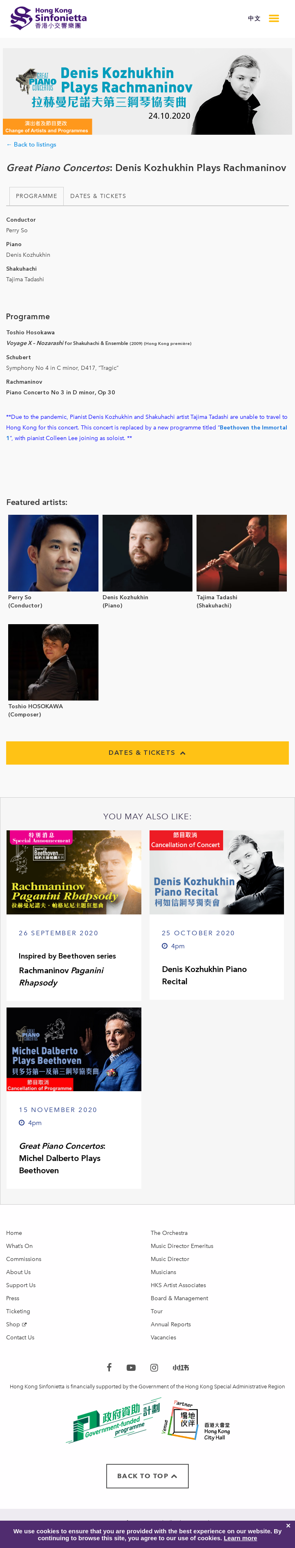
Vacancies (163, 1337)
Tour (157, 1311)
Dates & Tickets (98, 196)
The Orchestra (169, 1233)
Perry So (19, 597)
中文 (254, 18)
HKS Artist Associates (178, 1285)
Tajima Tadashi (217, 597)
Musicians (163, 1272)
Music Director (170, 1259)
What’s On (19, 1246)
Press (12, 1298)
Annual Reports (171, 1324)
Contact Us (20, 1337)
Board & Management (179, 1298)
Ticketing (18, 1311)
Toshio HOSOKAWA (35, 706)
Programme (36, 196)
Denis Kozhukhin (125, 597)
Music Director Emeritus (182, 1246)
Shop (13, 1324)
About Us (18, 1272)
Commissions (23, 1259)
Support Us (21, 1285)
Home (14, 1233)
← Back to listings (31, 144)
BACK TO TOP (147, 1476)
